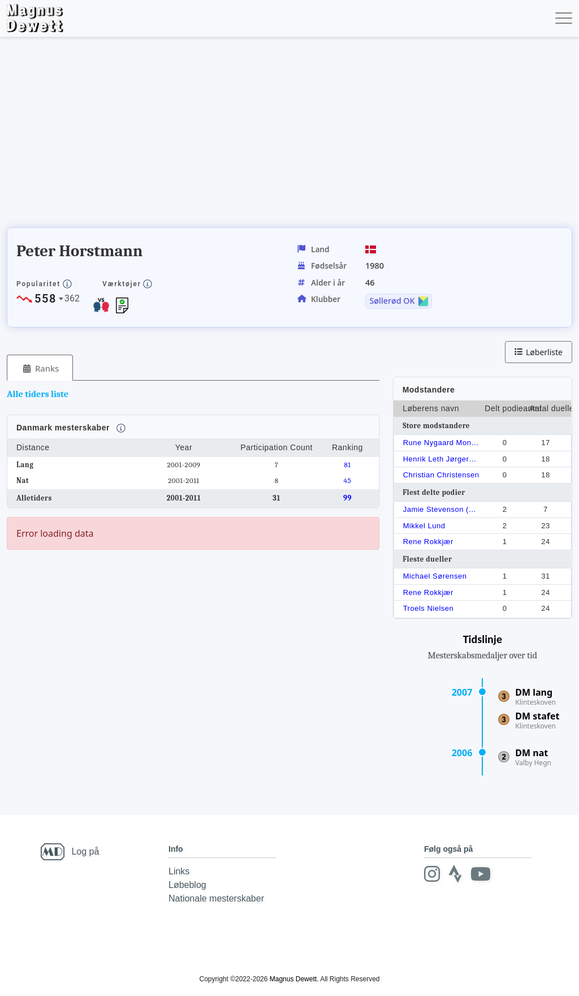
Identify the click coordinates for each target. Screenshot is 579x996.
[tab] (40, 368)
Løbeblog (187, 885)
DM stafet (537, 716)
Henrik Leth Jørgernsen (442, 459)
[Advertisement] (212, 136)
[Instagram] (432, 874)
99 (347, 498)
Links (178, 871)
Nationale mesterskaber (216, 898)
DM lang (533, 692)
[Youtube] (480, 874)
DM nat (531, 753)
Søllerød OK (391, 301)
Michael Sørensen (435, 576)
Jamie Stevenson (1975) (442, 509)
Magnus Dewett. (294, 979)
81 (347, 464)
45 (348, 480)
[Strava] (455, 874)
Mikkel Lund (424, 525)
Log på (85, 851)
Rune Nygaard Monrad (442, 442)
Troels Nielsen (428, 608)
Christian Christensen (441, 475)
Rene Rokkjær (428, 541)
